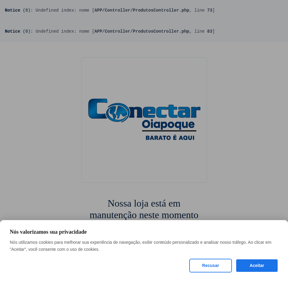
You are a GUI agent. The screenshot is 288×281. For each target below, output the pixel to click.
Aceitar (257, 265)
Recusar (210, 265)
